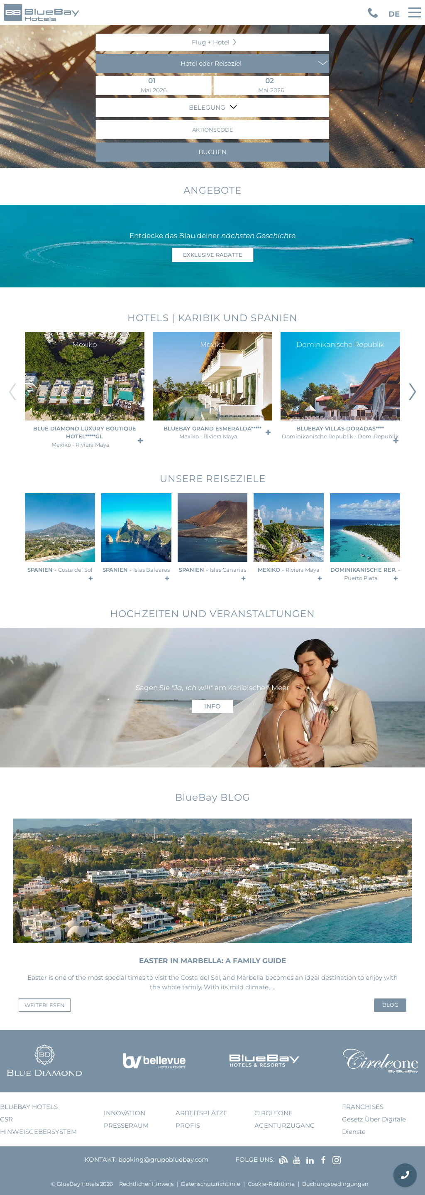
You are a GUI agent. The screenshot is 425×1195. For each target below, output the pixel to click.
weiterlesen (44, 1005)
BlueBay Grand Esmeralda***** (212, 432)
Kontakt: (101, 1159)
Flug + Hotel (211, 42)
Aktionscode (212, 130)
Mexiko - (289, 570)
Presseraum (126, 1125)
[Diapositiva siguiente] (412, 392)
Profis (188, 1125)
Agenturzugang (284, 1125)
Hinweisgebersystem (38, 1131)
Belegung (208, 107)
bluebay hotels (29, 1106)
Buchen (212, 151)
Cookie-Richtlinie (271, 1184)
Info (212, 706)
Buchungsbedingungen (335, 1184)
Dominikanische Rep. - (365, 574)
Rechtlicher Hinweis (146, 1184)
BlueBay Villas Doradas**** (340, 432)
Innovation (124, 1112)
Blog (390, 1005)
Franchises (362, 1106)
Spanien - (60, 570)
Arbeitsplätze (201, 1112)
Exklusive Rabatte (212, 255)
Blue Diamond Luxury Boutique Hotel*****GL (84, 436)
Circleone (273, 1112)
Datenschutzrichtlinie (210, 1184)
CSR (6, 1119)
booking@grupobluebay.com (163, 1159)
